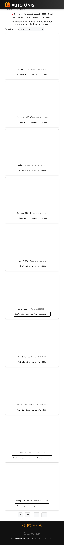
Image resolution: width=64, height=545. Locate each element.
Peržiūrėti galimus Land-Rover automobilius (32, 314)
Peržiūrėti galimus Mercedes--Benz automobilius (32, 458)
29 (28, 515)
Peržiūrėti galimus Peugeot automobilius (32, 122)
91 (44, 515)
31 (36, 515)
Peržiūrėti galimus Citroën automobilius (32, 74)
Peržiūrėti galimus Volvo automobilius (32, 170)
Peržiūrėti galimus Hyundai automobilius (32, 410)
